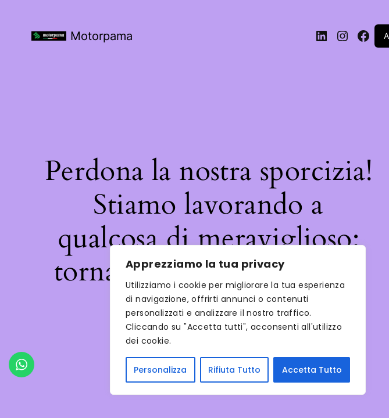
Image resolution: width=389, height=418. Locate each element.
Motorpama (101, 36)
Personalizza (160, 370)
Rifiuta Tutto (234, 370)
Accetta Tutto (312, 370)
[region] (238, 320)
